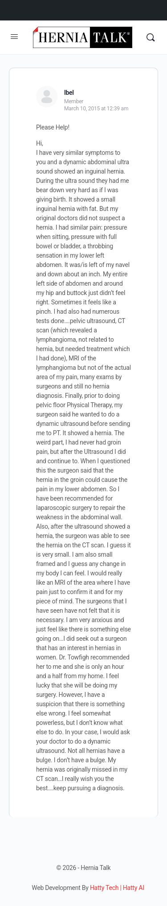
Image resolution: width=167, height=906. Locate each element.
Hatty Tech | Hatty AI (117, 887)
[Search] (150, 37)
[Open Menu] (14, 36)
